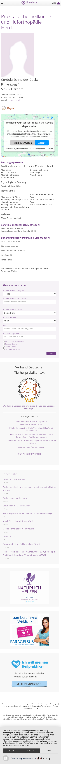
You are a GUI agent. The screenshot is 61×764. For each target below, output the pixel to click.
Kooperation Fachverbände (41, 706)
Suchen (51, 353)
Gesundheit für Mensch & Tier (16, 505)
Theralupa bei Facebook (30, 704)
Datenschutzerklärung (11, 706)
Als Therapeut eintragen (11, 704)
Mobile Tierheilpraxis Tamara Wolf (18, 521)
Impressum (26, 706)
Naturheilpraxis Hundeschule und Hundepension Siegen (28, 513)
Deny (11, 751)
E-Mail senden (16, 100)
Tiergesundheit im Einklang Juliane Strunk (21, 544)
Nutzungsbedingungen (49, 704)
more (49, 751)
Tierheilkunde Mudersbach (15, 498)
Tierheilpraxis (9, 536)
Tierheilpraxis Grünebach (14, 479)
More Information (23, 142)
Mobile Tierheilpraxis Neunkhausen (18, 528)
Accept (41, 142)
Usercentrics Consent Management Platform (34, 149)
